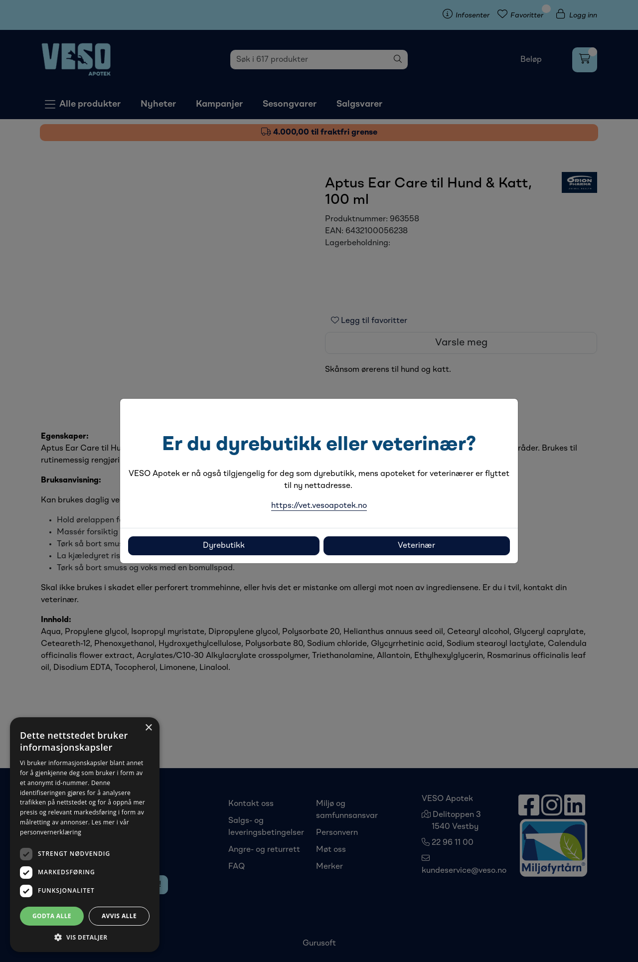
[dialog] (85, 834)
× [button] (148, 728)
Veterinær (416, 546)
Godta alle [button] (51, 916)
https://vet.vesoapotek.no (319, 506)
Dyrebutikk (224, 546)
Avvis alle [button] (119, 916)
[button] (85, 937)
